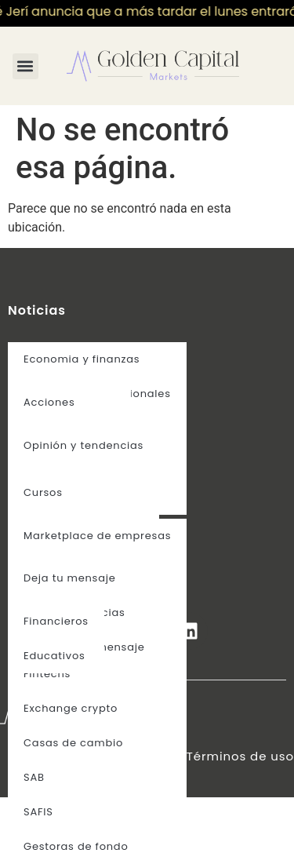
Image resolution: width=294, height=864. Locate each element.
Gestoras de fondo (76, 846)
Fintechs (47, 673)
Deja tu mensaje (70, 578)
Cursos (43, 492)
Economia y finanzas (82, 359)
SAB (34, 777)
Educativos (54, 655)
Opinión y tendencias (83, 445)
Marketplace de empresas (97, 535)
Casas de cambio (73, 742)
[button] (25, 66)
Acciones (49, 402)
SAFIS (38, 811)
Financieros (56, 621)
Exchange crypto (71, 708)
